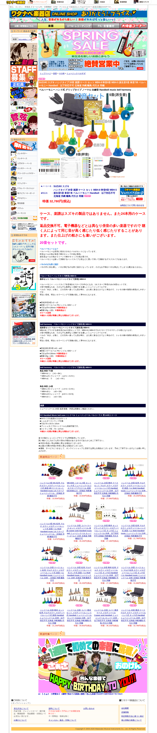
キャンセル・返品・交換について (62, 720)
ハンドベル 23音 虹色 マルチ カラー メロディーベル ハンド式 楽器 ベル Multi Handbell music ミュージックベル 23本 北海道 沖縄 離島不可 (134, 530)
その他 (62, 73)
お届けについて (20, 720)
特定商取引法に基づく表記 (132, 716)
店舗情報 (125, 712)
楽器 (55, 73)
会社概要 (125, 708)
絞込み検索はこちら (25, 39)
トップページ (45, 73)
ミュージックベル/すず (76, 73)
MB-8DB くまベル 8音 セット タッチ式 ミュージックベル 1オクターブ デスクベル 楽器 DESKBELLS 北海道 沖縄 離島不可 (79, 488)
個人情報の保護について (131, 720)
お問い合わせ (88, 708)
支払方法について (21, 708)
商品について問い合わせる (132, 205)
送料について (54, 708)
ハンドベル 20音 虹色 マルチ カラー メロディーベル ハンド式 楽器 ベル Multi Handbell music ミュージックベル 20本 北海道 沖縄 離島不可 (134, 488)
